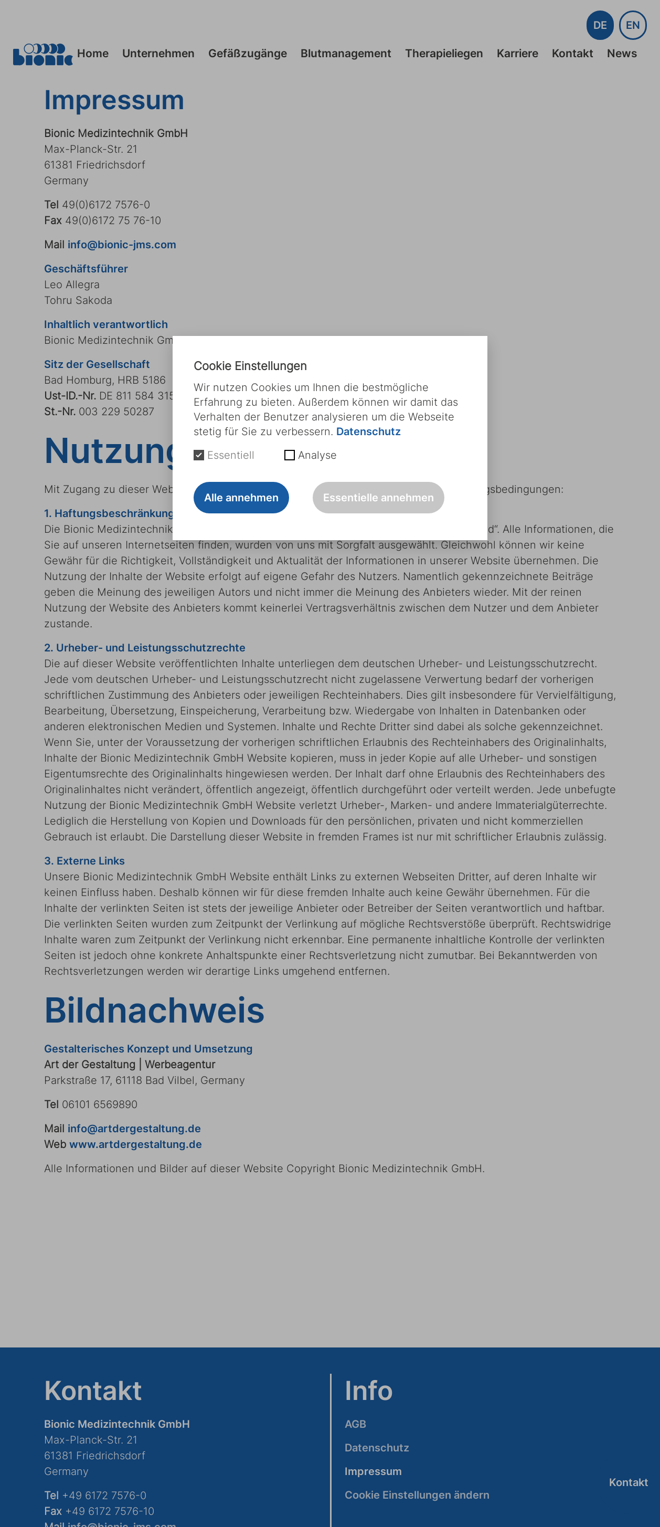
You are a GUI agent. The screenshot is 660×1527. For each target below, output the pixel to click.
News (622, 53)
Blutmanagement (346, 53)
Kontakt (572, 53)
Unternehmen (158, 53)
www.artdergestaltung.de (135, 1144)
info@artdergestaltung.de (134, 1128)
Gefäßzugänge (247, 53)
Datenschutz (377, 1447)
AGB (355, 1424)
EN (633, 25)
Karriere (517, 53)
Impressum (373, 1471)
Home (93, 53)
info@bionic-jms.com (122, 244)
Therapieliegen (444, 53)
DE (600, 25)
